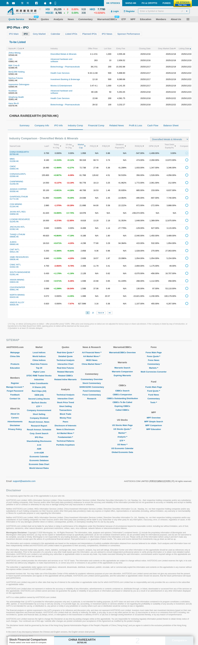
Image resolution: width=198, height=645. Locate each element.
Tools (153, 402)
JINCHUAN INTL (17, 227)
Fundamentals (65, 437)
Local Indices (39, 352)
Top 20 (39, 368)
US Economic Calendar (122, 448)
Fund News (153, 395)
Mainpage (15, 352)
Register (15, 383)
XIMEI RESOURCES (19, 257)
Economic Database (39, 460)
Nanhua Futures (16, 78)
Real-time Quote (65, 352)
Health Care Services (60, 73)
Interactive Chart (65, 364)
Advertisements (15, 421)
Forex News (153, 360)
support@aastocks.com (24, 481)
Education (15, 368)
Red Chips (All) (39, 391)
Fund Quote (153, 391)
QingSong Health (16, 97)
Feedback (15, 395)
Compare (179, 640)
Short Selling (39, 414)
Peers (65, 422)
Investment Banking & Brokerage (65, 79)
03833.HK (14, 282)
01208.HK (14, 161)
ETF (39, 406)
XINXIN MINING (17, 280)
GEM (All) (39, 395)
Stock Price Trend (65, 402)
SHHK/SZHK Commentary (91, 387)
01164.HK (14, 206)
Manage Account (15, 387)
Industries (39, 379)
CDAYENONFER (17, 287)
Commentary (153, 364)
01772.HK (14, 199)
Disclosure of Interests (65, 425)
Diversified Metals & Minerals (64, 54)
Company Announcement (39, 410)
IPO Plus (39, 437)
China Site (15, 356)
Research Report (39, 426)
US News (122, 444)
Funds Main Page (153, 387)
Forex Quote (153, 356)
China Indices (39, 360)
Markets (153, 368)
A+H (39, 445)
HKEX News (91, 360)
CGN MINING (16, 204)
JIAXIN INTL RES (18, 212)
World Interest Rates (39, 468)
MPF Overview (154, 418)
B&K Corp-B (14, 65)
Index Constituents (39, 383)
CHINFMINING (16, 181)
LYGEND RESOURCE (20, 219)
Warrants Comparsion (122, 371)
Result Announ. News (39, 422)
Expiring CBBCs (122, 406)
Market (122, 433)
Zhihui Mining (14, 53)
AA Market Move (65, 433)
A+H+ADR (39, 453)
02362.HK (14, 229)
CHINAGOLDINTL (18, 174)
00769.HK (14, 154)
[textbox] (163, 11)
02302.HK (14, 267)
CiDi (10, 59)
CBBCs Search (122, 391)
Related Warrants (65, 372)
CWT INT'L (15, 249)
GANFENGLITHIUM (19, 196)
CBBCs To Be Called (122, 402)
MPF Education (153, 429)
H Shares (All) (39, 387)
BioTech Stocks (39, 402)
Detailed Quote (65, 356)
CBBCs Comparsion (122, 394)
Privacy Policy (15, 429)
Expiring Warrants (122, 375)
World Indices (39, 356)
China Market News (92, 364)
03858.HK (14, 214)
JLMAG (13, 242)
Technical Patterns (65, 441)
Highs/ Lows (39, 372)
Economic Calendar (39, 456)
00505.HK (14, 305)
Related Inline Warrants (65, 379)
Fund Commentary (92, 391)
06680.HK (14, 244)
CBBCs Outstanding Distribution (122, 398)
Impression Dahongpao (19, 84)
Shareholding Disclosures (39, 441)
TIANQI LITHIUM (17, 234)
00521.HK (14, 252)
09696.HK (14, 237)
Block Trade (65, 414)
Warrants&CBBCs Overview (122, 352)
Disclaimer (15, 425)
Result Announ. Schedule (39, 429)
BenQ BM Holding (17, 72)
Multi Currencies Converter (154, 372)
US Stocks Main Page (122, 425)
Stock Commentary (92, 383)
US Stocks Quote (122, 429)
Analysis (122, 437)
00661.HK (14, 289)
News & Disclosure (65, 429)
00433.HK (14, 297)
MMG (12, 159)
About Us (15, 414)
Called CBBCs (122, 410)
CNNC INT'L (15, 264)
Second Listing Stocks (39, 399)
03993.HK (14, 169)
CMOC (13, 166)
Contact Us (15, 398)
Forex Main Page (154, 352)
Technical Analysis (66, 360)
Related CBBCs (65, 375)
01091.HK (14, 274)
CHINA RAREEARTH (19, 152)
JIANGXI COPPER (18, 189)
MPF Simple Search (153, 421)
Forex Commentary (92, 395)
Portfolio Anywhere (65, 445)
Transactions (65, 410)
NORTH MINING (17, 295)
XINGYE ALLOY (17, 302)
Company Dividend (39, 418)
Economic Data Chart (39, 464)
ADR (39, 449)
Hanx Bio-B (14, 103)
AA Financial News (91, 352)
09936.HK (14, 259)
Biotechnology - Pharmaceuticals (65, 67)
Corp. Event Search (39, 433)
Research (91, 398)
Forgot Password (15, 391)
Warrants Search (122, 368)
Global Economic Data (122, 452)
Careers (15, 418)
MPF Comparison (153, 425)
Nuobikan (13, 91)
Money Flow (65, 418)
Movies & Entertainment (61, 85)
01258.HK (14, 184)
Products (15, 364)
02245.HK (14, 221)
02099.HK (14, 176)
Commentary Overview (92, 379)
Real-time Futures (39, 364)
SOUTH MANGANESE (20, 272)
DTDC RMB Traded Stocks (39, 375)
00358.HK (14, 191)
